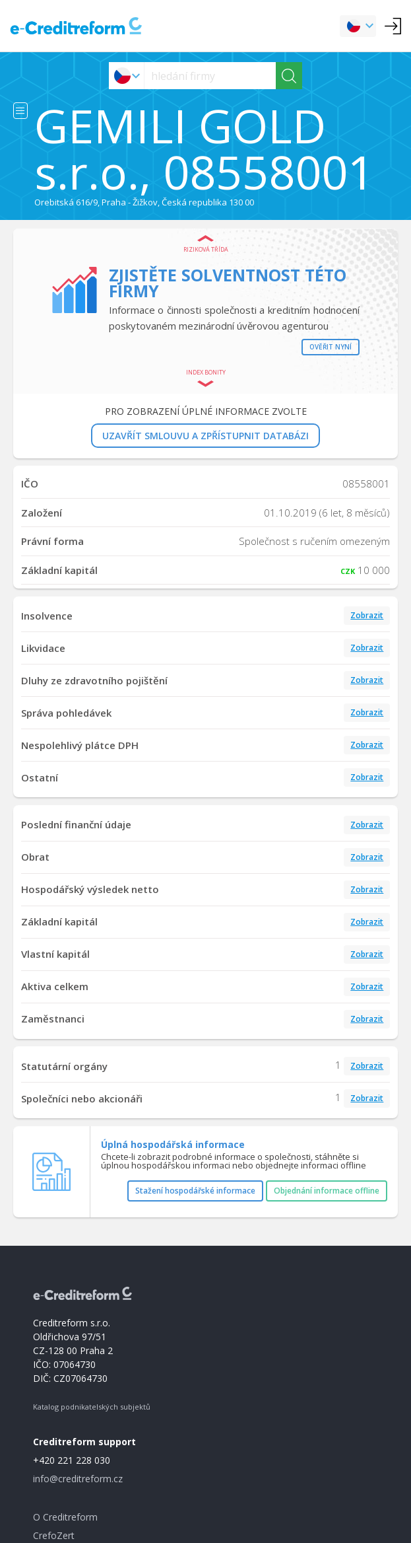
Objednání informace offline (326, 1190)
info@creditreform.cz (78, 1478)
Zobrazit (366, 615)
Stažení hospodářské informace (195, 1190)
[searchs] (210, 75)
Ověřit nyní (330, 346)
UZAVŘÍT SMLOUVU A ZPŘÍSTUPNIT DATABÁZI (205, 435)
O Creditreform (65, 1517)
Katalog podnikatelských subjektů (91, 1407)
